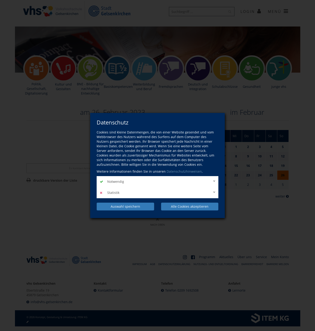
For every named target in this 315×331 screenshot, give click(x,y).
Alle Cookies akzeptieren (189, 206)
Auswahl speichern (125, 206)
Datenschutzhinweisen (184, 171)
